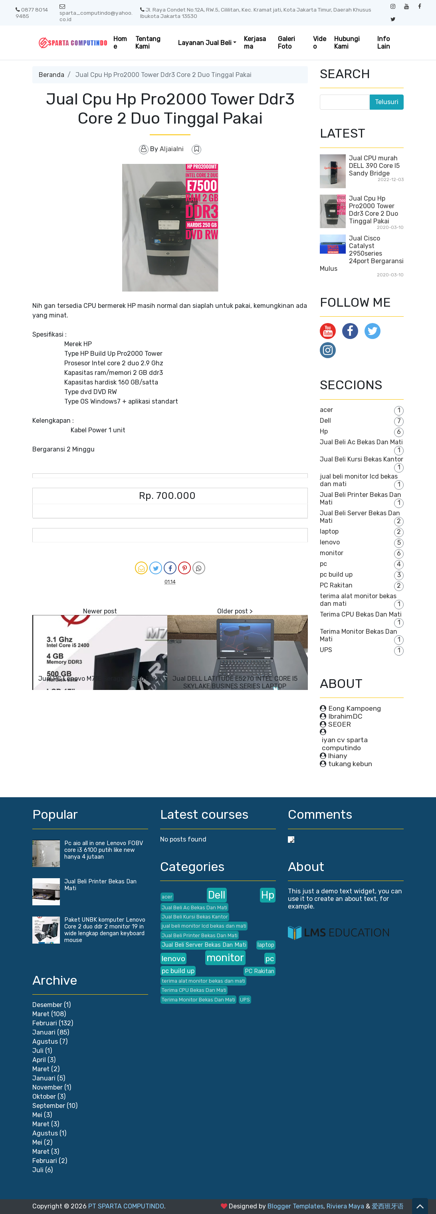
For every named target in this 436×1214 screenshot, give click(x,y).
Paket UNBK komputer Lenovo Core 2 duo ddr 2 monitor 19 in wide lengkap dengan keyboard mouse (104, 930)
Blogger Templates (295, 1206)
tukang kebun (350, 764)
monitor (331, 553)
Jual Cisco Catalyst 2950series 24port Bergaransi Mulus (362, 253)
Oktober (44, 1096)
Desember (47, 1005)
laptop (329, 531)
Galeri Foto (286, 42)
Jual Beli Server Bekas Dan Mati (204, 945)
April (39, 1060)
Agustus (45, 1041)
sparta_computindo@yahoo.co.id (96, 13)
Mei (37, 1115)
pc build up (336, 574)
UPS (326, 650)
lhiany (337, 756)
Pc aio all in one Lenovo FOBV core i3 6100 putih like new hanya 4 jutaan (103, 850)
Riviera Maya (345, 1206)
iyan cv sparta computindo (345, 744)
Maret (41, 1014)
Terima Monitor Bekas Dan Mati (198, 1000)
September (48, 1106)
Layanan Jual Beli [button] (205, 43)
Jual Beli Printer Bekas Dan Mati (200, 935)
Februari (44, 1023)
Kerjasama (255, 42)
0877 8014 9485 (32, 12)
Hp (324, 431)
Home (120, 42)
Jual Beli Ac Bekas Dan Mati (361, 442)
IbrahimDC (345, 716)
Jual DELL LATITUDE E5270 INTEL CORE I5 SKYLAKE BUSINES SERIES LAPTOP (234, 682)
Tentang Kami (148, 42)
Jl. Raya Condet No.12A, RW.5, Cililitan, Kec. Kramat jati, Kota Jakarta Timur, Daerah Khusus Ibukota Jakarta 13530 (255, 12)
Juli (38, 1050)
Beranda (51, 75)
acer (326, 410)
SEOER (339, 724)
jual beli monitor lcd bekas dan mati (204, 926)
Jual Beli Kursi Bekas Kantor (361, 459)
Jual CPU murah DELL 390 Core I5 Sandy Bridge (374, 165)
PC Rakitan (336, 585)
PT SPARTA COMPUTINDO (126, 1206)
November (47, 1087)
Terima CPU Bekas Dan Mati (361, 614)
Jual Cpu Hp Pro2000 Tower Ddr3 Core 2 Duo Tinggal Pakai (373, 210)
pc (323, 564)
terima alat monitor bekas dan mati (203, 981)
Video (319, 42)
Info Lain (383, 42)
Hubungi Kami (347, 42)
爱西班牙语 (388, 1206)
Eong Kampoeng (354, 708)
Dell (325, 420)
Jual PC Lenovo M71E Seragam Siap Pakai (100, 678)
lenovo (330, 542)
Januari (43, 1032)
